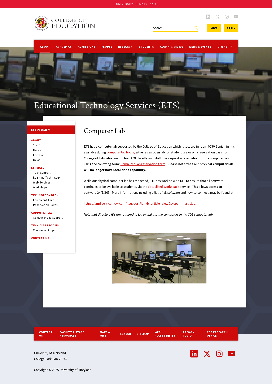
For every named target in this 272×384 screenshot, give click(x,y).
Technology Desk (44, 195)
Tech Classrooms (45, 225)
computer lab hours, (121, 152)
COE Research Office (217, 333)
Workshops (40, 187)
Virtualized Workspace (163, 186)
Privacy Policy (188, 333)
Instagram (227, 17)
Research (125, 46)
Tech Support (42, 172)
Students (146, 46)
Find (196, 28)
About (45, 46)
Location (39, 155)
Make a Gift (105, 333)
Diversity (224, 46)
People (106, 46)
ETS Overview (40, 129)
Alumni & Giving (171, 46)
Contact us (46, 333)
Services (37, 168)
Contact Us (40, 238)
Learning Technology (46, 177)
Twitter (218, 17)
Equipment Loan (43, 200)
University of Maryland (136, 4)
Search (125, 334)
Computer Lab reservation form (143, 164)
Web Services (42, 182)
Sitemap (143, 334)
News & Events (200, 46)
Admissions (87, 46)
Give (214, 28)
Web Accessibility (165, 333)
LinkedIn (208, 17)
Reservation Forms (45, 205)
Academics (64, 46)
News (36, 160)
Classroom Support (45, 230)
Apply (231, 28)
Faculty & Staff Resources (72, 333)
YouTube (236, 17)
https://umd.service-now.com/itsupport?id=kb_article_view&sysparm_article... (140, 203)
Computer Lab (42, 212)
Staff (36, 145)
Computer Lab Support (48, 217)
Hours (37, 150)
